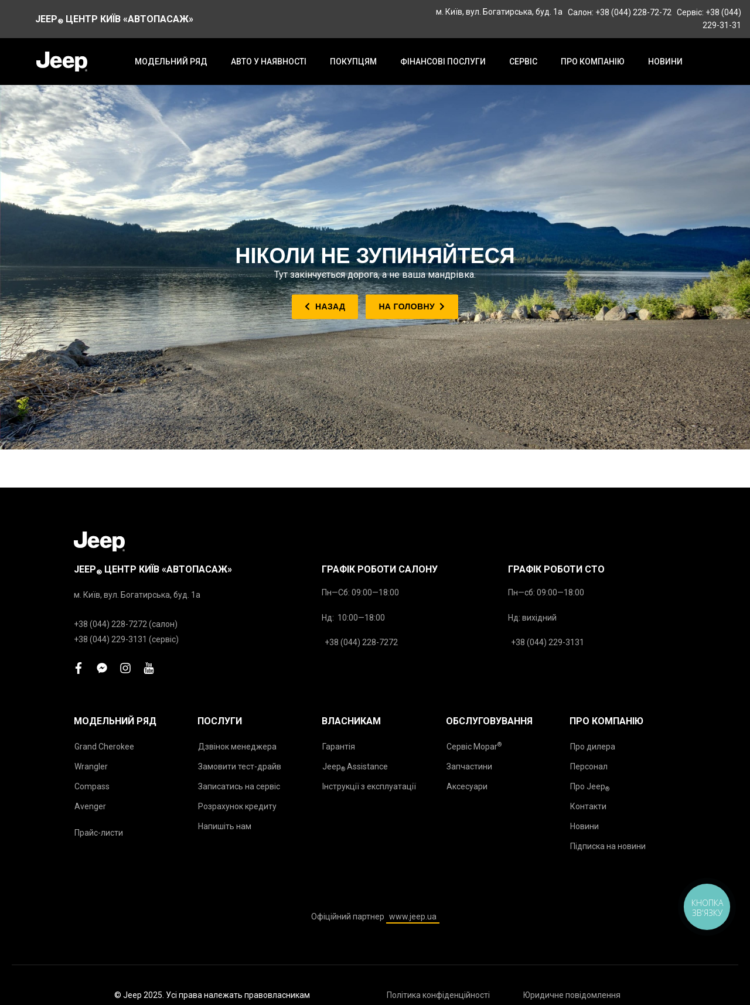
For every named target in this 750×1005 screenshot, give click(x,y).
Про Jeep (589, 787)
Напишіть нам (224, 826)
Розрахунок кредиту (237, 806)
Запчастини (469, 766)
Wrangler (91, 766)
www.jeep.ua (413, 916)
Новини (584, 826)
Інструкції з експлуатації (369, 786)
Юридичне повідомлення (572, 995)
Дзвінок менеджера (237, 746)
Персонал (589, 766)
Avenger (90, 806)
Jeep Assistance (355, 767)
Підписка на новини (608, 846)
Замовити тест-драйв (239, 766)
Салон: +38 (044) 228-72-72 (619, 12)
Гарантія (338, 746)
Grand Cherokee (104, 746)
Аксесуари (467, 786)
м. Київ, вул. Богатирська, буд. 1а (499, 11)
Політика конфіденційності (438, 995)
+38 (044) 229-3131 (547, 642)
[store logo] (61, 61)
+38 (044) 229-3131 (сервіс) (126, 639)
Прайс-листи (98, 832)
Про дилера (592, 746)
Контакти (588, 806)
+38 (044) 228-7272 (361, 642)
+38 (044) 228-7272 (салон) (126, 624)
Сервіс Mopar (474, 746)
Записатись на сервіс (239, 786)
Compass (92, 786)
